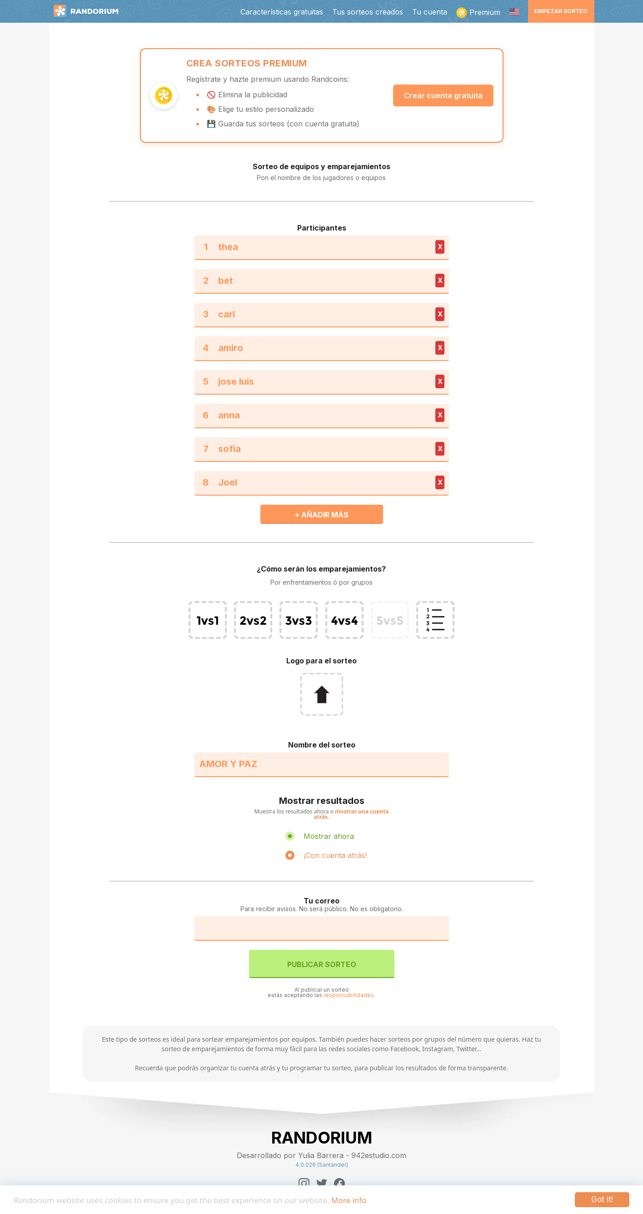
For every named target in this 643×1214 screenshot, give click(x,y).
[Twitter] (321, 1183)
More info (348, 1200)
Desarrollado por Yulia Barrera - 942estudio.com (321, 1155)
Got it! (602, 1199)
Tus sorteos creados (367, 11)
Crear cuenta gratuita (443, 95)
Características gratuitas (281, 11)
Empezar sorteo (561, 11)
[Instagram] (304, 1183)
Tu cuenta (429, 11)
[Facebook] (339, 1183)
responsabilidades (349, 995)
